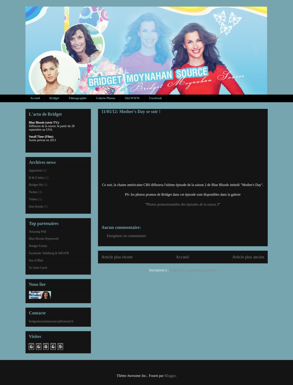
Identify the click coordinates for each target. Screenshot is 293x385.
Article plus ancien (248, 257)
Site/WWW (132, 98)
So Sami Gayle (38, 267)
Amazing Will (37, 231)
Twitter (33, 192)
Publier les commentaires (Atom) (193, 270)
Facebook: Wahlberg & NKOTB (49, 253)
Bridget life (36, 184)
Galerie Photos (105, 98)
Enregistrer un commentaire (126, 236)
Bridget (54, 98)
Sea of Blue (36, 260)
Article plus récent (117, 257)
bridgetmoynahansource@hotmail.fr (51, 321)
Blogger (169, 376)
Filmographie (78, 98)
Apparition (35, 170)
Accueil (35, 98)
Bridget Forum (38, 246)
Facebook (155, 98)
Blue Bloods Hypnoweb (44, 238)
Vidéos (33, 199)
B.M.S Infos (36, 177)
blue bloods (36, 206)
